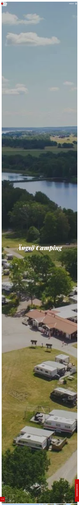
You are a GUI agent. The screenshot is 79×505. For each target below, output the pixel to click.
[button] (39, 498)
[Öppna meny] (73, 3)
